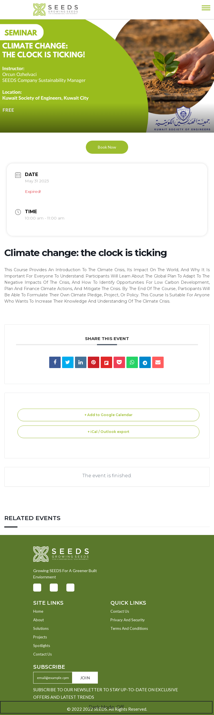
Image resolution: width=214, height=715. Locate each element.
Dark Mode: (106, 707)
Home (38, 611)
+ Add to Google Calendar (108, 415)
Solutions (41, 628)
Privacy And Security (127, 620)
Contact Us (42, 654)
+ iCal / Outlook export (108, 432)
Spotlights (41, 645)
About (38, 620)
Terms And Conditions (129, 628)
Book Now (107, 147)
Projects (40, 637)
